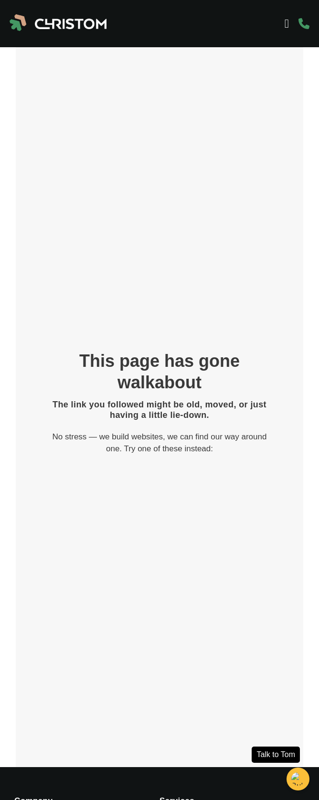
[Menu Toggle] (287, 24)
